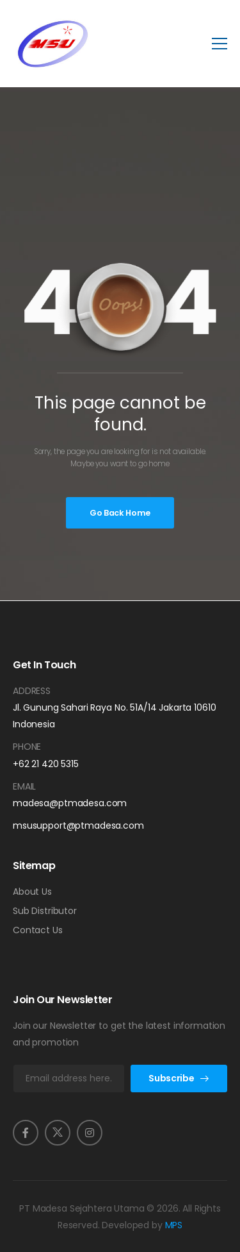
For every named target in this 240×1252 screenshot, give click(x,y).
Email (24, 786)
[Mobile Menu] (219, 43)
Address (32, 690)
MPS (174, 1225)
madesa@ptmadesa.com (70, 803)
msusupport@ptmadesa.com (78, 825)
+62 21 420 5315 (46, 763)
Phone (27, 746)
